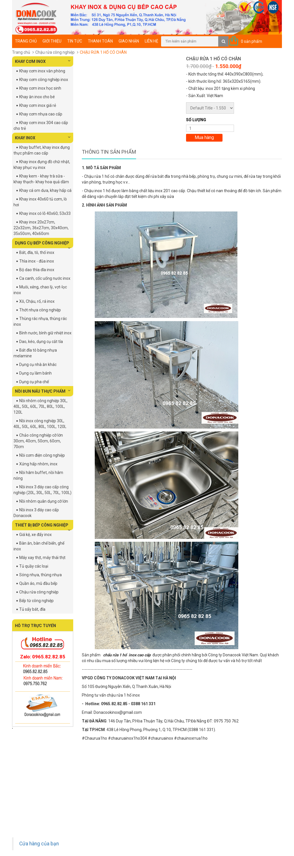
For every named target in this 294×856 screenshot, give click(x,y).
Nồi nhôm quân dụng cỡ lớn (43, 501)
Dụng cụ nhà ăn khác (38, 364)
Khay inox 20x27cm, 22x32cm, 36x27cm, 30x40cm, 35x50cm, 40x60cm (41, 228)
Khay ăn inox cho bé (37, 97)
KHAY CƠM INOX (42, 61)
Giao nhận (129, 41)
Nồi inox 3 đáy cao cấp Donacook (36, 513)
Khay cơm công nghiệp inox (43, 79)
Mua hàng (204, 137)
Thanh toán (100, 41)
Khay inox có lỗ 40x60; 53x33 (45, 213)
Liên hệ (151, 41)
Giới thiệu (51, 41)
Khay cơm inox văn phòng (42, 71)
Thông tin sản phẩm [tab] (109, 152)
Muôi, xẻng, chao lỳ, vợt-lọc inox (40, 290)
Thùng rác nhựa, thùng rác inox (40, 321)
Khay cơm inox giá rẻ (37, 105)
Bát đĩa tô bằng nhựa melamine (35, 353)
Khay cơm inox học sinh (40, 88)
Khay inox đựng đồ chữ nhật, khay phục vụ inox (41, 164)
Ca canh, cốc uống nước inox (44, 278)
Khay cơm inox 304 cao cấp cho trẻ (40, 125)
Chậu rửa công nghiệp (55, 52)
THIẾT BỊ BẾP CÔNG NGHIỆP (42, 526)
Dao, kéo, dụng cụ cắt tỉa (41, 341)
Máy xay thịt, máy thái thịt (42, 557)
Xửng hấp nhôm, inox (38, 464)
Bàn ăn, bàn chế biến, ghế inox (38, 546)
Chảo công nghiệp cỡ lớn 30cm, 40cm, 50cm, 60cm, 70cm (38, 441)
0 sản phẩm (251, 41)
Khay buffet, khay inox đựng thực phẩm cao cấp (41, 150)
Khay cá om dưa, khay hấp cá (45, 190)
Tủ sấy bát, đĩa (32, 609)
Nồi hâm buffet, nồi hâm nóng (38, 475)
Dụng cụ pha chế (34, 381)
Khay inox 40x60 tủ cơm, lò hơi (40, 202)
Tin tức (74, 41)
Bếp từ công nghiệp (36, 600)
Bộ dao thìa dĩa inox (36, 269)
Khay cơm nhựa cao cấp (40, 114)
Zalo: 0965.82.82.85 (42, 657)
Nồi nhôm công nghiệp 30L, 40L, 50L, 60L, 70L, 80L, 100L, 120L (40, 406)
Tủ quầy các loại (33, 566)
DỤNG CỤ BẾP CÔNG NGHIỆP (42, 244)
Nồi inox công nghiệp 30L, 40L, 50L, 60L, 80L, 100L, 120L (39, 424)
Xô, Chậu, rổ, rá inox (37, 301)
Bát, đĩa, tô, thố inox (36, 252)
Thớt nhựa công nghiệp (40, 310)
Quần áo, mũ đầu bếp (38, 583)
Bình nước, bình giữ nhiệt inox (45, 333)
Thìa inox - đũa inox (36, 261)
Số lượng (196, 119)
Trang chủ (26, 41)
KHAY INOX (42, 137)
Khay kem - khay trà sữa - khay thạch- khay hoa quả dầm (41, 179)
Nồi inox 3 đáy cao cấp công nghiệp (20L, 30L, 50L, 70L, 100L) (42, 490)
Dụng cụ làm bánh (35, 373)
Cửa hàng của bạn (39, 844)
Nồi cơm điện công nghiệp (42, 455)
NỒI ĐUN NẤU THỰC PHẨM (42, 391)
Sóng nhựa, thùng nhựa (40, 574)
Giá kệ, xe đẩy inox (35, 534)
